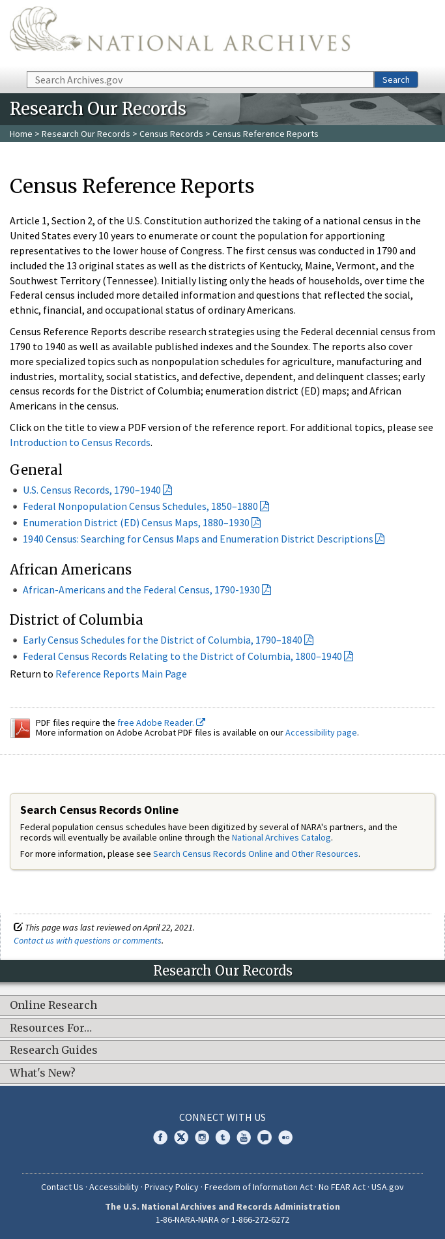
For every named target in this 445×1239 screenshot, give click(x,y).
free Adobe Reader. (161, 722)
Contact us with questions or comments (88, 940)
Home (21, 134)
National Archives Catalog (281, 837)
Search (396, 79)
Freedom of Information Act (259, 1187)
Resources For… (51, 1028)
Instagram (202, 1137)
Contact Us (62, 1187)
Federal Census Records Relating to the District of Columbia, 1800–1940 (182, 656)
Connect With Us (222, 1117)
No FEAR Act (342, 1187)
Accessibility (114, 1187)
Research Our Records (86, 134)
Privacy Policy (172, 1187)
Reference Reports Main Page (121, 673)
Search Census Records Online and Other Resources (255, 853)
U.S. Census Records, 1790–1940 (92, 489)
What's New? (43, 1073)
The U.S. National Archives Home (180, 35)
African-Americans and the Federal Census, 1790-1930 (141, 589)
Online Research (53, 1005)
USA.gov (387, 1187)
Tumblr (223, 1137)
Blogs (264, 1137)
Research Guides (54, 1050)
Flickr (285, 1137)
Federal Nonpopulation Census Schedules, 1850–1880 (140, 506)
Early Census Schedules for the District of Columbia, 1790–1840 (162, 639)
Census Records (171, 134)
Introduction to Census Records (80, 442)
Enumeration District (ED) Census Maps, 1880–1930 (136, 522)
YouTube (243, 1137)
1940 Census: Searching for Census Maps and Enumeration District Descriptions (198, 538)
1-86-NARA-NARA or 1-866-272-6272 (222, 1219)
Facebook (160, 1137)
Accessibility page (321, 732)
